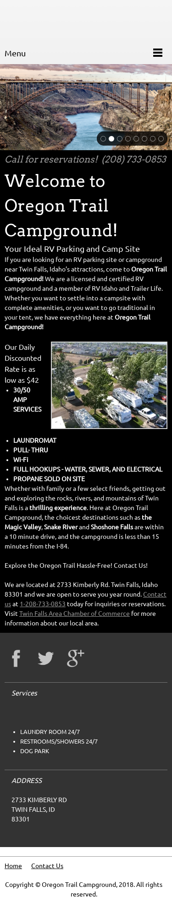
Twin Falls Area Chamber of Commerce (74, 613)
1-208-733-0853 (43, 604)
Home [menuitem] (13, 866)
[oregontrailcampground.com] (16, 20)
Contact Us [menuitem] (47, 866)
